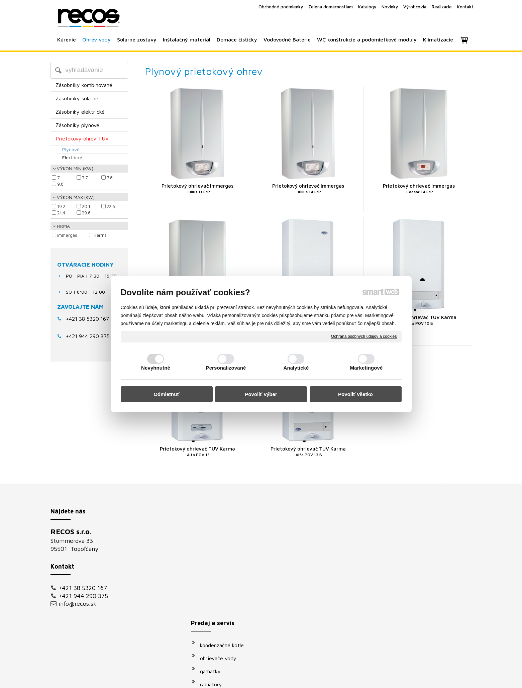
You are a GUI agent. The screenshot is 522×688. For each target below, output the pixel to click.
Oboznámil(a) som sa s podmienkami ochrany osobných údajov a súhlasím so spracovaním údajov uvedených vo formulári (407, 612)
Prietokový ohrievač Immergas (197, 188)
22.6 (111, 206)
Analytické (296, 368)
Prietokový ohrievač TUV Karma (418, 320)
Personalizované (226, 368)
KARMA (100, 235)
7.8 (110, 177)
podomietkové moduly (229, 612)
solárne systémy (222, 586)
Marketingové (366, 368)
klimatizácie (217, 625)
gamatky (213, 560)
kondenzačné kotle (225, 533)
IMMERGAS (67, 235)
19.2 (61, 206)
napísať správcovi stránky (253, 678)
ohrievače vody (221, 547)
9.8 (60, 184)
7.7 (85, 177)
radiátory (214, 573)
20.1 (86, 206)
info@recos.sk (78, 603)
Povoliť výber (261, 394)
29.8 (86, 212)
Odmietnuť (166, 394)
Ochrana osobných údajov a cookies (364, 336)
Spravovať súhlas (374, 678)
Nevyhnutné (155, 368)
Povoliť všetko (355, 394)
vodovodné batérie (225, 599)
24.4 (61, 212)
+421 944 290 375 (83, 595)
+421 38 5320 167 (87, 319)
